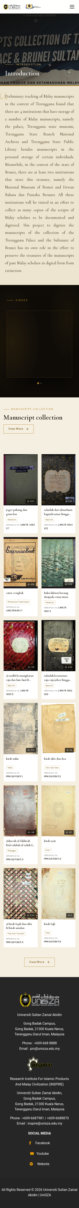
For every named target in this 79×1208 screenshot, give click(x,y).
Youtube (39, 1154)
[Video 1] (38, 383)
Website (39, 1164)
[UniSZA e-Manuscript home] (22, 7)
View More (18, 429)
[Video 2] (41, 383)
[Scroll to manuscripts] (69, 71)
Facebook (39, 1143)
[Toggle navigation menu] (72, 7)
